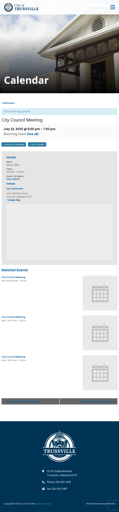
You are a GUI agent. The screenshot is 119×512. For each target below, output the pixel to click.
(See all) (33, 134)
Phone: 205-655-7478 (59, 482)
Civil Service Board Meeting (97, 401)
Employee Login (44, 503)
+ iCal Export (37, 144)
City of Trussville (27, 503)
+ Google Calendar (13, 144)
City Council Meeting (13, 277)
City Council (12, 178)
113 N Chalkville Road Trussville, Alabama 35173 (62, 473)
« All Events (8, 102)
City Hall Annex (14, 188)
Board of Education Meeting (22, 401)
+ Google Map (13, 199)
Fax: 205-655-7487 (57, 488)
